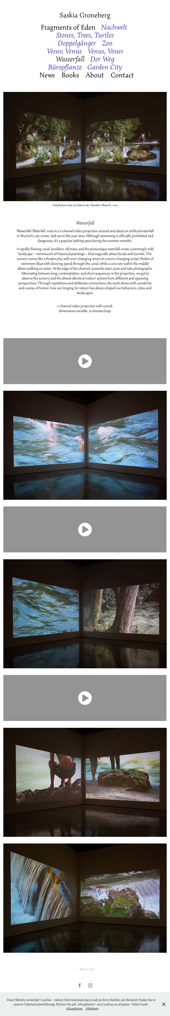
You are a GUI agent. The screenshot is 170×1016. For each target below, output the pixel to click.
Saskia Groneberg (85, 15)
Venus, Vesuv (105, 51)
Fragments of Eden (68, 27)
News (47, 75)
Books (70, 75)
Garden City (104, 67)
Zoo (107, 43)
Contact (122, 75)
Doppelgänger (77, 43)
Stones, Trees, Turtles (85, 35)
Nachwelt (114, 27)
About (94, 75)
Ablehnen (92, 1008)
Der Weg (102, 59)
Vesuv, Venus (64, 51)
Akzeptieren (74, 1008)
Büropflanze (65, 67)
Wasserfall (70, 59)
